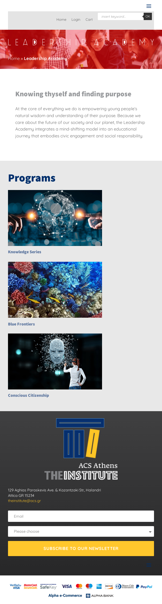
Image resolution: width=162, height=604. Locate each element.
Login (75, 20)
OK (148, 16)
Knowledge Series (24, 251)
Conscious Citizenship (28, 395)
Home (61, 20)
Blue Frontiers (21, 324)
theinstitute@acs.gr (24, 500)
